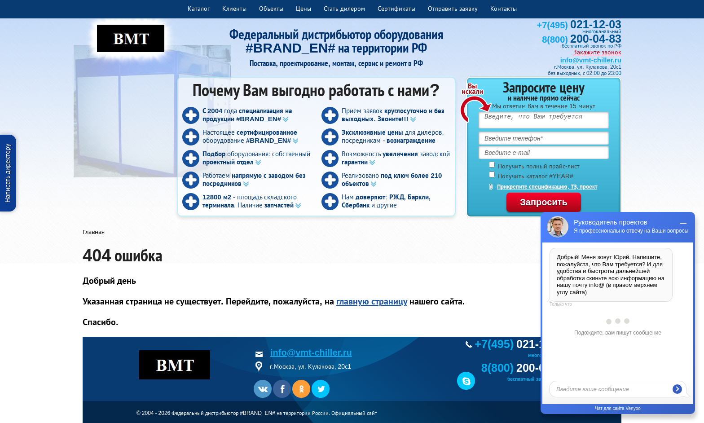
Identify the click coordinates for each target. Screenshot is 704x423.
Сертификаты (396, 8)
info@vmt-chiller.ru (590, 60)
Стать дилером (344, 8)
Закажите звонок (597, 52)
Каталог (199, 8)
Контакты (503, 8)
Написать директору (7, 173)
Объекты (271, 8)
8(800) (581, 39)
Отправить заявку (453, 8)
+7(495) (579, 25)
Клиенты (234, 8)
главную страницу (371, 301)
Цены (303, 8)
